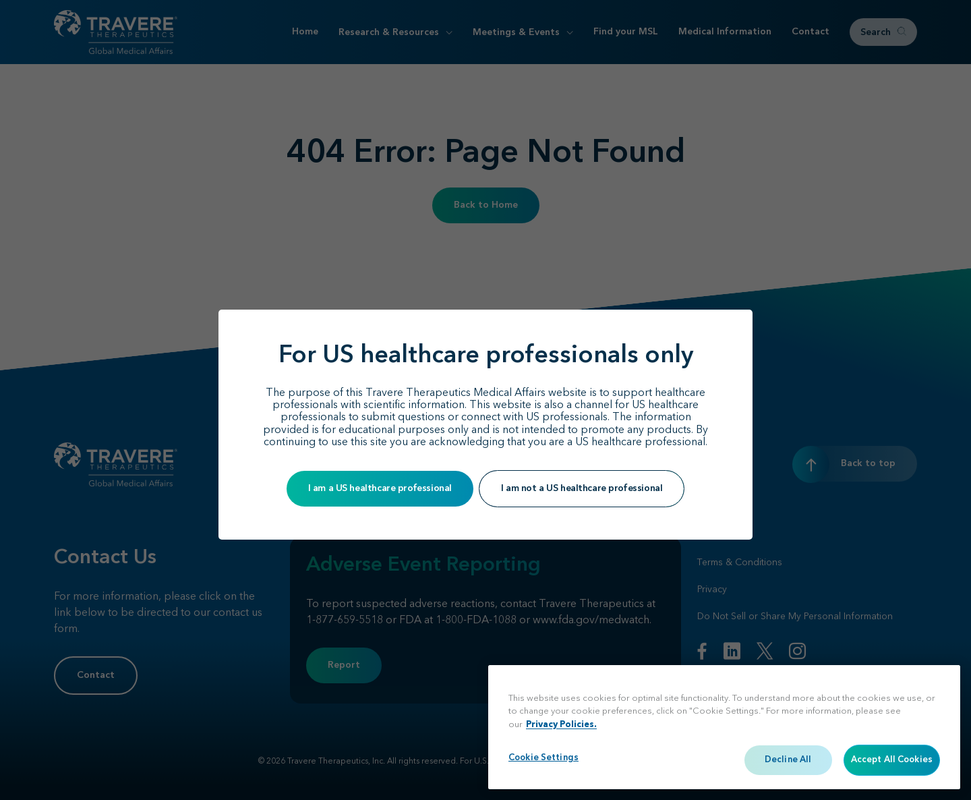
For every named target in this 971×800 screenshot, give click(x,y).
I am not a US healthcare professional (581, 488)
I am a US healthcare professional (380, 488)
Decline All (788, 759)
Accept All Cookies (892, 759)
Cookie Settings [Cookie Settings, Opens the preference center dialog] (543, 757)
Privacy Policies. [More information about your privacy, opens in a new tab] (561, 724)
